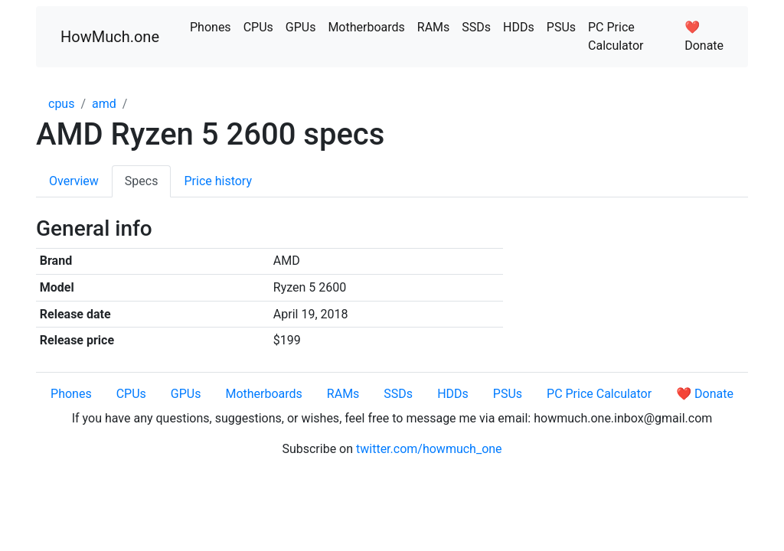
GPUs (301, 27)
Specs (141, 181)
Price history (218, 181)
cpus (61, 103)
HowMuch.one (109, 37)
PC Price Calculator (615, 36)
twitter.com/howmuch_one (429, 449)
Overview (74, 181)
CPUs (258, 27)
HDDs (518, 27)
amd (104, 103)
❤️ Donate (704, 36)
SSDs (476, 27)
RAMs (433, 27)
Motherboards (366, 27)
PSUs (561, 27)
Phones (210, 27)
